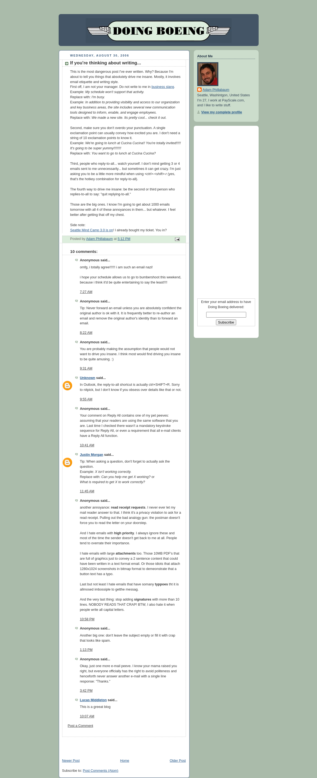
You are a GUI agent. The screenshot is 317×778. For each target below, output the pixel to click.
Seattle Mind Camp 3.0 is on (91, 230)
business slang (163, 87)
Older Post (178, 761)
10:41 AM (87, 445)
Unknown (87, 378)
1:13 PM (86, 650)
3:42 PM (86, 691)
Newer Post (71, 761)
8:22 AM (86, 333)
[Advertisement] (122, 745)
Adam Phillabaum (216, 90)
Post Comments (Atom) (100, 771)
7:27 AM (86, 292)
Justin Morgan (91, 455)
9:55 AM (86, 399)
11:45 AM (87, 491)
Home (124, 761)
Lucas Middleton (93, 700)
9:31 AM (86, 368)
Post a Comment (80, 726)
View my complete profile (221, 112)
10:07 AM (87, 716)
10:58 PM (87, 619)
